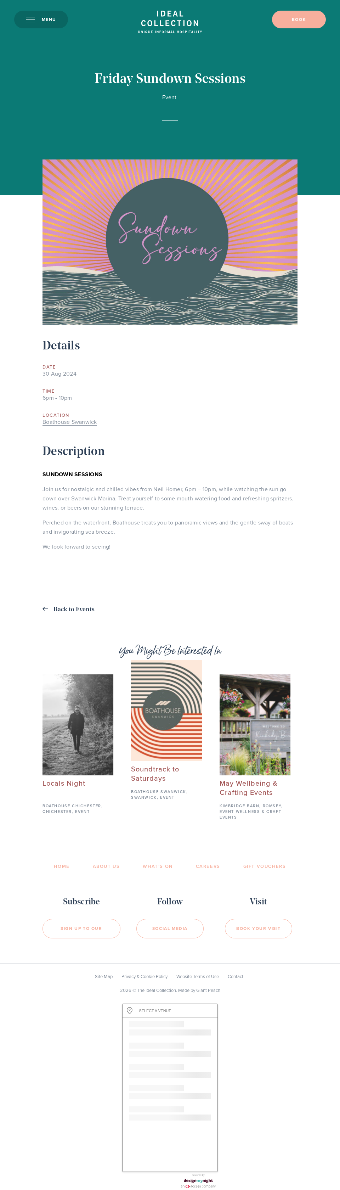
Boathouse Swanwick (69, 422)
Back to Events (68, 609)
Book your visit (258, 928)
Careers (208, 866)
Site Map (104, 976)
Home (61, 866)
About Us (106, 866)
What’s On (157, 866)
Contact (235, 976)
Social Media (170, 928)
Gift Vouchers (264, 866)
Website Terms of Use (197, 976)
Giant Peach (208, 990)
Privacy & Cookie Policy (144, 976)
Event (169, 97)
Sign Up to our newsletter (81, 932)
